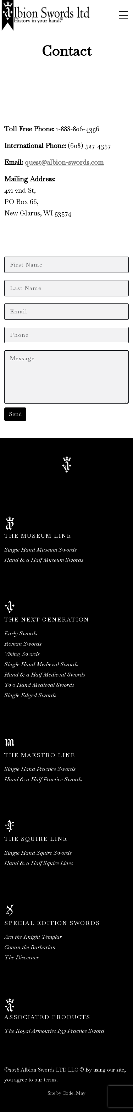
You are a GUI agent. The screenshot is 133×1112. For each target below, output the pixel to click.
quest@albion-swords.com (64, 162)
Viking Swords (22, 654)
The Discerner (21, 957)
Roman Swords (22, 643)
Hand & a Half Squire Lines (38, 863)
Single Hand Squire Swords (38, 852)
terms (50, 1080)
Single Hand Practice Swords (40, 769)
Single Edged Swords (30, 695)
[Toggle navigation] (123, 15)
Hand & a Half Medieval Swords (44, 674)
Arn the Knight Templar (33, 937)
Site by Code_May (66, 1093)
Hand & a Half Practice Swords (43, 779)
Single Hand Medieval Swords (41, 664)
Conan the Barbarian (30, 947)
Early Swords (20, 633)
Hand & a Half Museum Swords (43, 560)
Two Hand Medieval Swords (39, 685)
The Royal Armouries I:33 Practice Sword (54, 1031)
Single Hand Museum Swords (40, 549)
